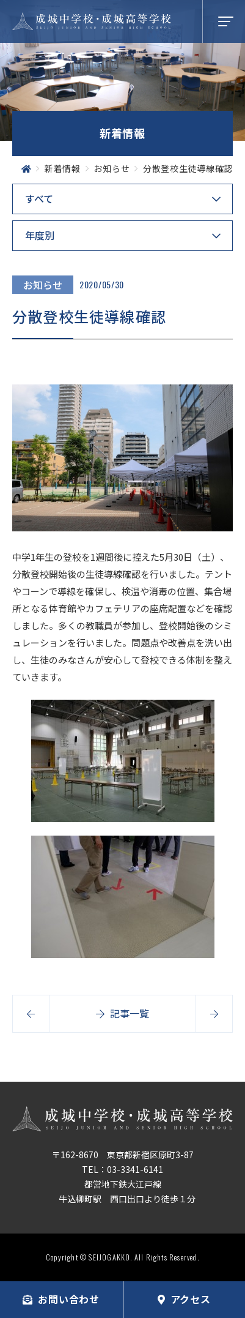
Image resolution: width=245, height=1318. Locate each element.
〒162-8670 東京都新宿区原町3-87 (123, 1154)
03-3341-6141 (135, 1169)
